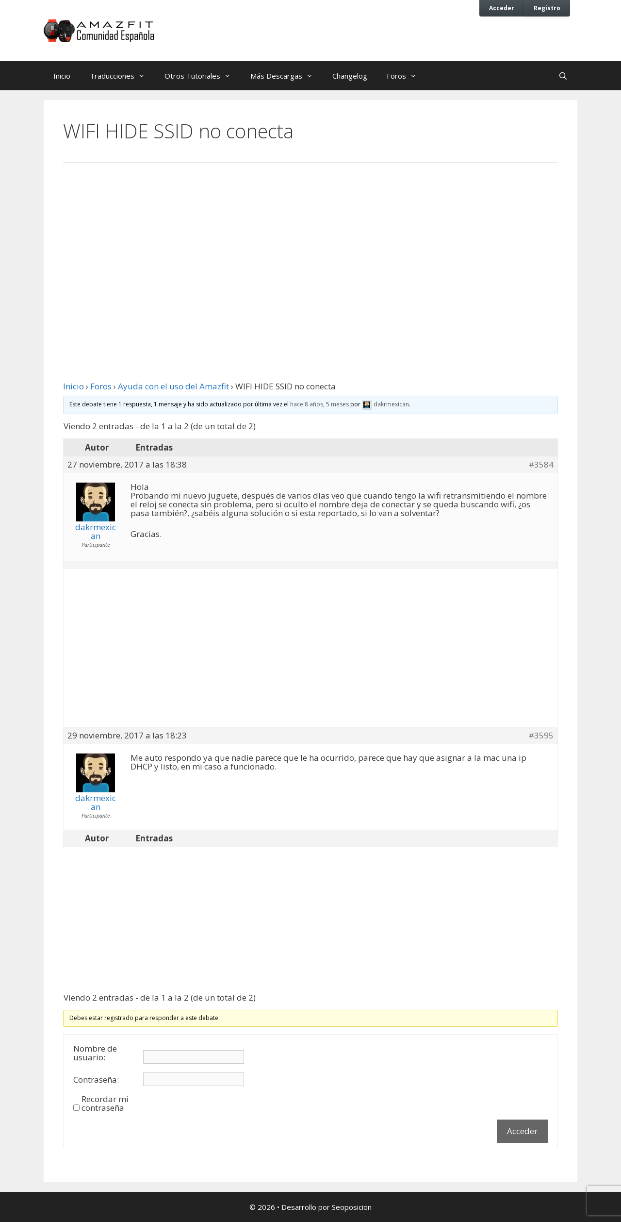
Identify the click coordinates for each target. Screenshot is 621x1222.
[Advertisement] (310, 250)
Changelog (349, 76)
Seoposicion (352, 1207)
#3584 (541, 464)
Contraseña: (96, 1079)
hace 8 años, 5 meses (319, 404)
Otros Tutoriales (202, 75)
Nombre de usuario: (95, 1053)
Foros (406, 75)
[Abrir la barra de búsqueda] (563, 75)
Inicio (61, 76)
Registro (547, 8)
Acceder (501, 8)
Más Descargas (286, 75)
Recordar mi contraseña (105, 1103)
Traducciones (122, 75)
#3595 (541, 735)
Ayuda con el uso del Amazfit (173, 386)
